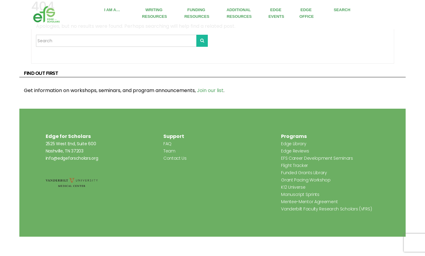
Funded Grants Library (304, 173)
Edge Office (306, 13)
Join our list (210, 90)
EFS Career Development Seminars (317, 158)
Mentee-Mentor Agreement (309, 202)
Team (169, 151)
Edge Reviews (295, 151)
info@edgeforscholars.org (72, 158)
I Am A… (112, 10)
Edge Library (293, 144)
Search (342, 10)
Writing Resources (154, 13)
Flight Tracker (294, 165)
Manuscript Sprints (300, 194)
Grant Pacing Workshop (306, 180)
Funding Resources (196, 13)
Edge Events (276, 13)
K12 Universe (293, 187)
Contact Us (175, 158)
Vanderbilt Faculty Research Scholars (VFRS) (326, 209)
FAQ (167, 144)
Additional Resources (239, 13)
